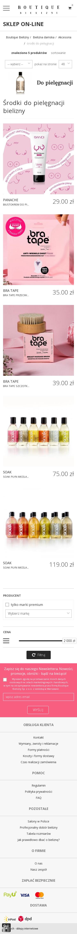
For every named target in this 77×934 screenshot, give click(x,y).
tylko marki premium (24, 604)
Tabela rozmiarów (38, 834)
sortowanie (58, 53)
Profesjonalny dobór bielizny (38, 827)
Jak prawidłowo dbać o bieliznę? (38, 840)
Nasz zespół (38, 869)
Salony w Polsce (38, 821)
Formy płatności (38, 750)
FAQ (38, 798)
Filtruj (38, 655)
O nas (39, 863)
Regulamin (39, 785)
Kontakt (38, 737)
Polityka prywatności (38, 792)
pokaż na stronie (45, 64)
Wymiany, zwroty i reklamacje (38, 744)
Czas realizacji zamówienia (38, 762)
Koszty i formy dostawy (38, 756)
